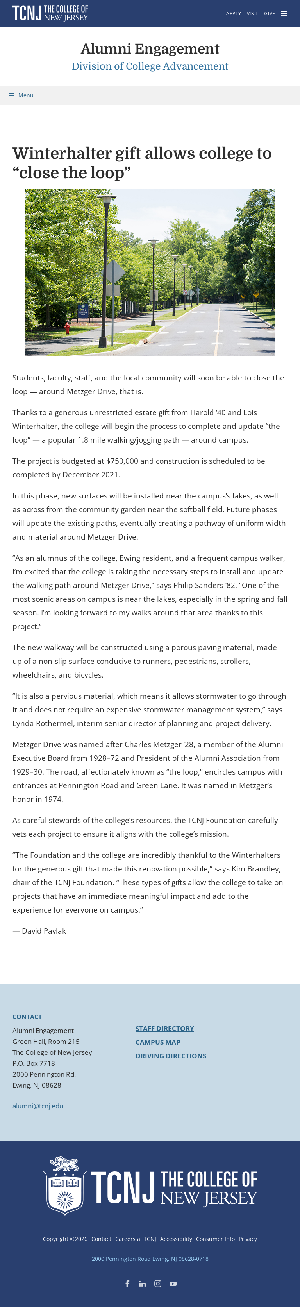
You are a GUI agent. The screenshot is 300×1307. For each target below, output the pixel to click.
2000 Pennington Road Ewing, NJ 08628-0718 (150, 1258)
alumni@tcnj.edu (37, 1105)
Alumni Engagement (150, 49)
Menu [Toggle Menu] (21, 95)
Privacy (248, 1238)
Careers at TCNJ (135, 1238)
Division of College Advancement (150, 66)
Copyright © (65, 1238)
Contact (101, 1238)
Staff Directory (165, 1028)
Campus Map (158, 1042)
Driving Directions (171, 1055)
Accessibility (176, 1238)
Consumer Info (215, 1238)
